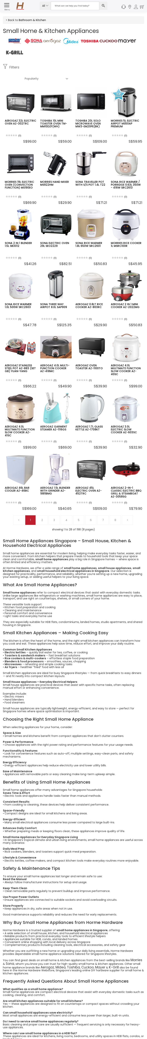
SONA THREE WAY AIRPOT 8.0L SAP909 (53, 294)
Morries (135, 948)
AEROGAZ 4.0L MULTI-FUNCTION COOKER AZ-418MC (54, 357)
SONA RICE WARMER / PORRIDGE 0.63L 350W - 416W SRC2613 (126, 173)
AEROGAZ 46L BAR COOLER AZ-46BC (17, 478)
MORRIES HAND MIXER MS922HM (54, 172)
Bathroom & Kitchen (32, 20)
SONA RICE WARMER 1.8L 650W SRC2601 (88, 233)
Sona (6, 951)
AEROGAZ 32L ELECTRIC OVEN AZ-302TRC (20, 110)
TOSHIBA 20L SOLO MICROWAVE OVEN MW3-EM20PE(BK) (88, 112)
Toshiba (67, 954)
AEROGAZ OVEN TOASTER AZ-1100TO (89, 355)
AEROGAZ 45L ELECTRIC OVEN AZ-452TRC (88, 479)
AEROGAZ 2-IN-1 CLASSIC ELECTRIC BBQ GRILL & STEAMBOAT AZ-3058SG (126, 481)
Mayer (90, 954)
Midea (57, 954)
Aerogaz (46, 954)
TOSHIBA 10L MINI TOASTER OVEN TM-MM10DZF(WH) (53, 112)
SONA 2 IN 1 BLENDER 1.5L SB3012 (18, 233)
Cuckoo (79, 954)
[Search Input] (75, 6)
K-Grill (101, 954)
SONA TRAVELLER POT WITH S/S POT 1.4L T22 (90, 172)
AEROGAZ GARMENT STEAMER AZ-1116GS (53, 416)
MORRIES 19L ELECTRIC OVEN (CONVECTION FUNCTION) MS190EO (19, 173)
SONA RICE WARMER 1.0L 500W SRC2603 (18, 294)
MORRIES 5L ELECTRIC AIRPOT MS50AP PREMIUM (125, 112)
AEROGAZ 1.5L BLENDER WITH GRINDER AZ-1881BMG (55, 479)
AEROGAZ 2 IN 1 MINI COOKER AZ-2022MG (125, 294)
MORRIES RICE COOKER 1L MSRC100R (126, 233)
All (45, 6)
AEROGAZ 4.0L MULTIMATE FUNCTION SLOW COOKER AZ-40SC (126, 358)
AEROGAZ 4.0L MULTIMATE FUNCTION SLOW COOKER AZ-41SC (20, 419)
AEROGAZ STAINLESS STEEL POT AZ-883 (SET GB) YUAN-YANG (20, 357)
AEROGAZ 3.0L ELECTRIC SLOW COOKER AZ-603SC (124, 418)
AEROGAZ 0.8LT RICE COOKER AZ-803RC (89, 294)
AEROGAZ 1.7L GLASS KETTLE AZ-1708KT (89, 416)
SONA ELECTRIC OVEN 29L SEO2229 (54, 233)
